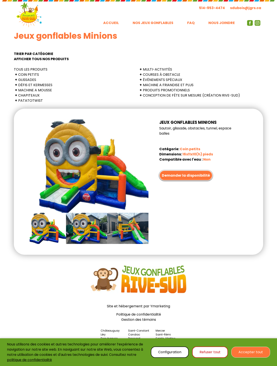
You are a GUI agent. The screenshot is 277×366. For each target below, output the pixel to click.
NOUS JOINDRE (221, 22)
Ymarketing (160, 306)
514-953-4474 (212, 7)
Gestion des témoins (138, 319)
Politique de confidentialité (138, 314)
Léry (103, 334)
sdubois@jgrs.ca (245, 7)
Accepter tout (250, 352)
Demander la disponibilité (186, 175)
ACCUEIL (111, 22)
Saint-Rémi (163, 334)
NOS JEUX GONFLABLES (153, 22)
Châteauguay (110, 330)
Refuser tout (210, 352)
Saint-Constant (138, 330)
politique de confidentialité (29, 359)
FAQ (191, 22)
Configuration (169, 352)
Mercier (160, 330)
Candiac (134, 334)
